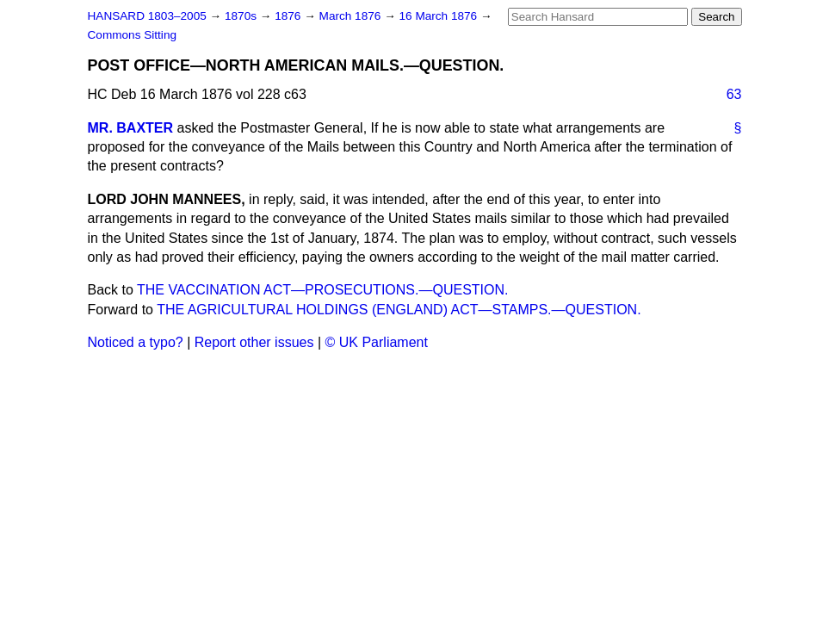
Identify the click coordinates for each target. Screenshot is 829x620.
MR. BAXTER (131, 128)
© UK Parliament (376, 342)
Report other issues (254, 342)
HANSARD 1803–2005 (147, 15)
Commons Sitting (132, 34)
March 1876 (352, 15)
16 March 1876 (439, 15)
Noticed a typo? (135, 342)
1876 (289, 15)
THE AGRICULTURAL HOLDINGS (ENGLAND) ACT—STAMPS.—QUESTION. (398, 309)
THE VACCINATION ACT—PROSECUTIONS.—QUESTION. (322, 289)
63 (734, 94)
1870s (242, 15)
